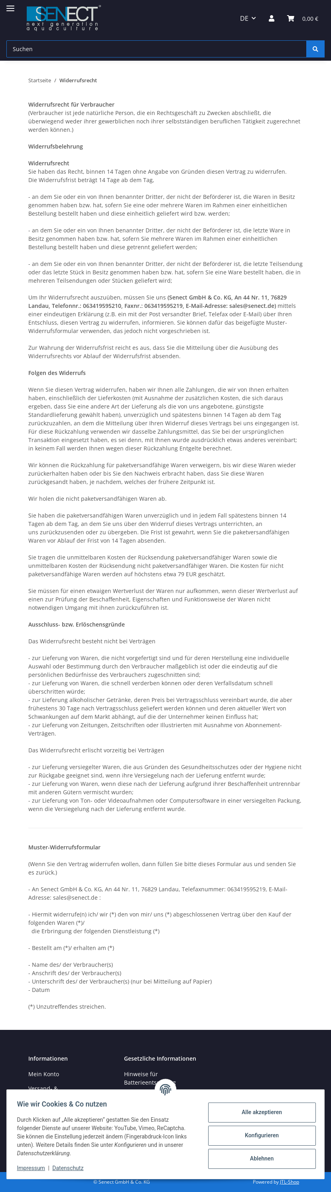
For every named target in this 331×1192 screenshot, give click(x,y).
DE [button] (244, 18)
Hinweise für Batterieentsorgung (150, 1078)
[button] (271, 18)
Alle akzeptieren (259, 1112)
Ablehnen (259, 1158)
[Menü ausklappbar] (10, 5)
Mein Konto (43, 1074)
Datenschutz (70, 1168)
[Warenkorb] (303, 18)
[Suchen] (156, 49)
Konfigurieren (259, 1135)
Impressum (33, 1168)
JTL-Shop (289, 1181)
